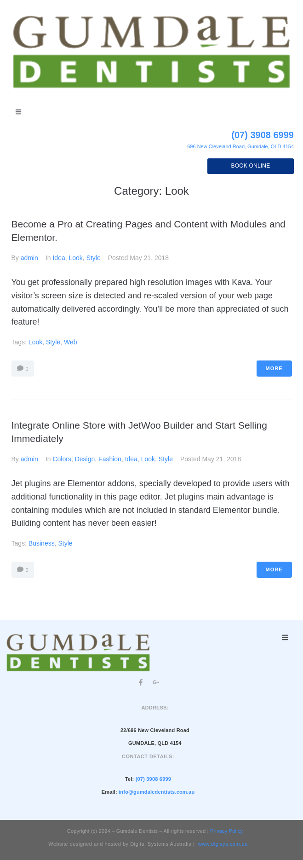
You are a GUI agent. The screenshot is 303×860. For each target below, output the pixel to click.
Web (70, 342)
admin (29, 257)
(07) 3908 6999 (262, 135)
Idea (58, 257)
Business (42, 543)
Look (75, 257)
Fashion (109, 459)
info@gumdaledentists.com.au (156, 792)
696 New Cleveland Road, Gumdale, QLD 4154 (240, 146)
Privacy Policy (226, 831)
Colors (61, 459)
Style (93, 257)
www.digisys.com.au (223, 844)
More (274, 368)
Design (85, 459)
